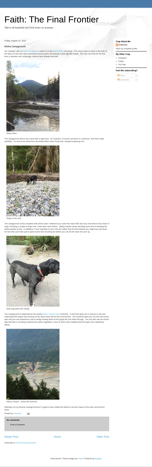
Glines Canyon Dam (51, 314)
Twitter (121, 61)
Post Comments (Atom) (26, 443)
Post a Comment (17, 424)
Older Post (103, 436)
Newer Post (11, 436)
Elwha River (58, 51)
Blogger (98, 458)
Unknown (123, 45)
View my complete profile (126, 48)
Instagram (122, 58)
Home (57, 436)
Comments (123, 80)
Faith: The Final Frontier (51, 19)
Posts (121, 75)
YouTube (122, 64)
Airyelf (80, 458)
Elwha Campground (30, 51)
